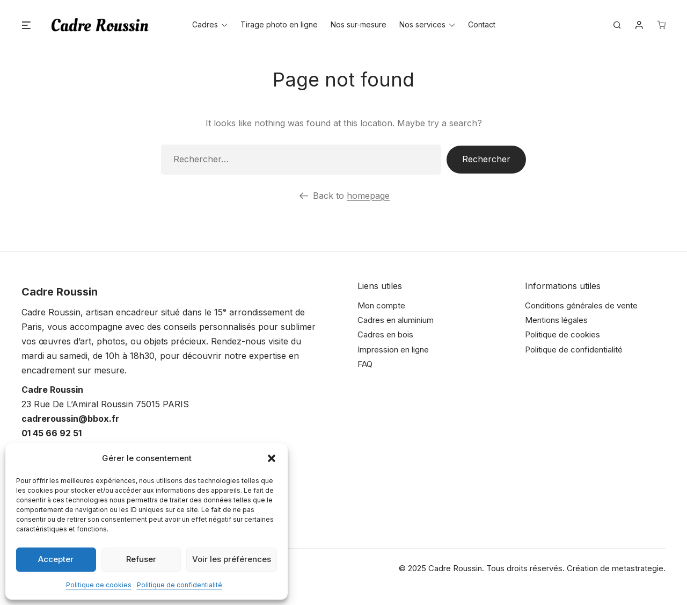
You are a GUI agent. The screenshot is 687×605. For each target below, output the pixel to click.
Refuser (141, 559)
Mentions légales (556, 320)
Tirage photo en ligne (279, 25)
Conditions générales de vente (581, 305)
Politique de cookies (98, 585)
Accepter (56, 559)
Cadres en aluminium (395, 320)
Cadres (205, 25)
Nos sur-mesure (358, 25)
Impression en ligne (393, 349)
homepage (368, 195)
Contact (481, 25)
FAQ (364, 364)
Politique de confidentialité (179, 585)
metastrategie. (639, 568)
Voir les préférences (231, 559)
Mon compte (381, 305)
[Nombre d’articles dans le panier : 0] (661, 25)
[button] (271, 458)
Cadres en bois (385, 334)
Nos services (422, 25)
